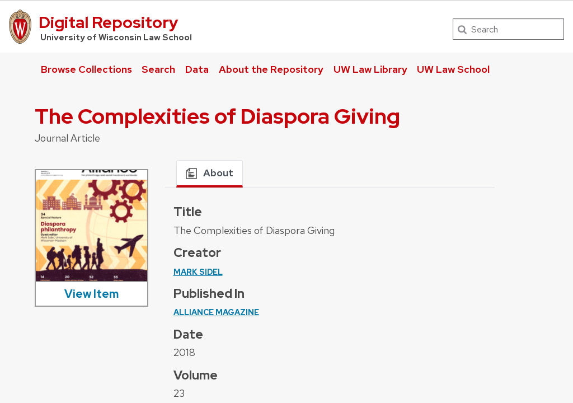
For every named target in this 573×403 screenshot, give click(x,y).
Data (197, 69)
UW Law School (453, 69)
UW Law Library (370, 69)
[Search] (508, 29)
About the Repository (271, 69)
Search (158, 69)
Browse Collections (86, 69)
